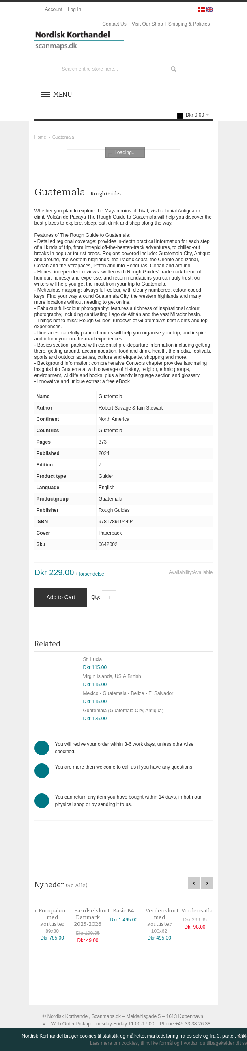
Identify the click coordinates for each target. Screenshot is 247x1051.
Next (207, 883)
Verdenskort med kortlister (166, 917)
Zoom (123, 147)
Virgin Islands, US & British (112, 676)
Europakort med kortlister (57, 917)
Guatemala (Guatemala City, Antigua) (123, 710)
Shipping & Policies (189, 24)
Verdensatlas (202, 911)
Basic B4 (128, 911)
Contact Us (114, 24)
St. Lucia (92, 659)
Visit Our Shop (147, 24)
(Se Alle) (77, 885)
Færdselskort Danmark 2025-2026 (96, 917)
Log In (74, 9)
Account (53, 9)
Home (40, 136)
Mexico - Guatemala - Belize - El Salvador (128, 693)
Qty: (95, 597)
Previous (194, 883)
